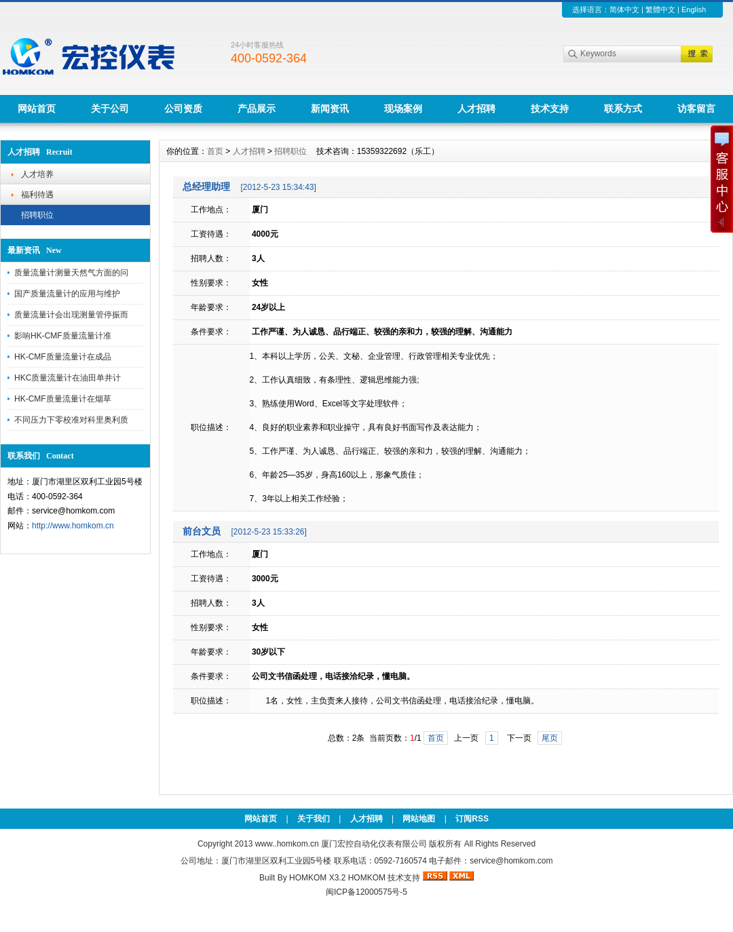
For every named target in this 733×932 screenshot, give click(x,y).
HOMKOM (367, 877)
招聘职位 (37, 215)
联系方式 (623, 108)
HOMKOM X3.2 (317, 877)
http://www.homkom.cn (73, 525)
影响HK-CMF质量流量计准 (62, 336)
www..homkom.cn (287, 844)
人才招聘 (476, 108)
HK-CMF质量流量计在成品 (62, 357)
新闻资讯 (330, 108)
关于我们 (313, 818)
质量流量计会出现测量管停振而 (71, 314)
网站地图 (418, 818)
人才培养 (37, 174)
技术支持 (550, 108)
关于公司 (110, 108)
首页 (215, 151)
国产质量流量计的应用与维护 (67, 293)
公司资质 (183, 108)
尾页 (550, 738)
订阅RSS (472, 818)
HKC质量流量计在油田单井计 (67, 378)
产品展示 (257, 108)
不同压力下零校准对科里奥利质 (71, 420)
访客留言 (696, 108)
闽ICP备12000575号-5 (366, 892)
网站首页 (37, 108)
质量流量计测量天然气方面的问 (71, 272)
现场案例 (403, 108)
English (693, 9)
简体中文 (624, 9)
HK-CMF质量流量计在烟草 (62, 399)
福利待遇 (37, 194)
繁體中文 (660, 9)
